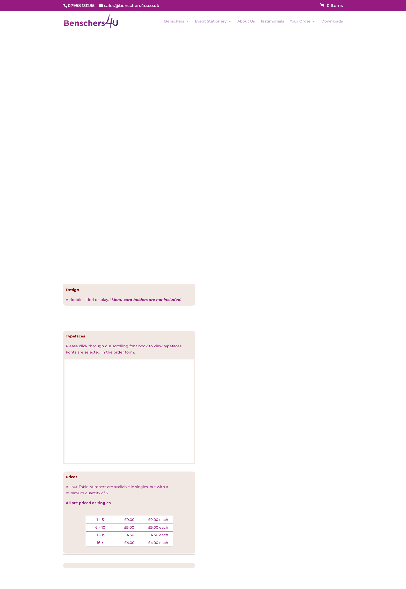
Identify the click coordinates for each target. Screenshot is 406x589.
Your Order (300, 21)
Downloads (332, 21)
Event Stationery (211, 21)
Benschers (174, 21)
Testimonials (272, 21)
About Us (246, 21)
